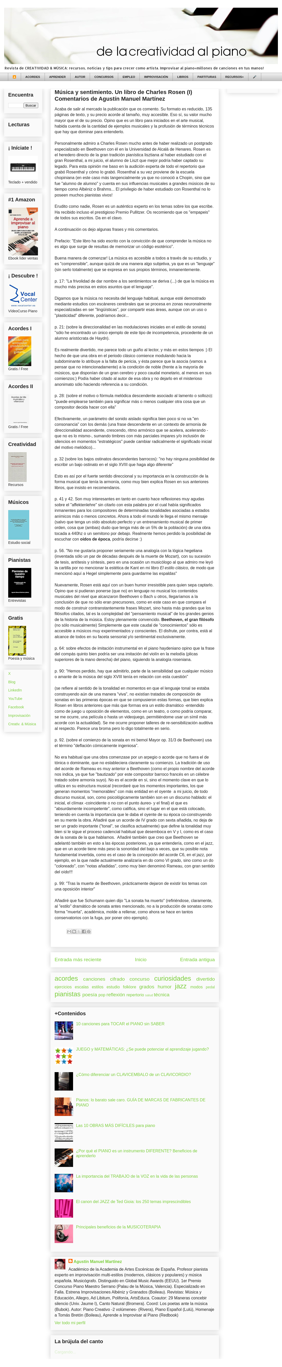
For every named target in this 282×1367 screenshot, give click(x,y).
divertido (205, 979)
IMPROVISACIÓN (156, 76)
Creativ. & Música (22, 724)
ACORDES (32, 76)
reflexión (115, 994)
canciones (94, 979)
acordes (66, 978)
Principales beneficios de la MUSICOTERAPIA (118, 1227)
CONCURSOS (104, 76)
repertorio (135, 995)
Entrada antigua (197, 959)
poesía (89, 994)
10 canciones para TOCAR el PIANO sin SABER (120, 1024)
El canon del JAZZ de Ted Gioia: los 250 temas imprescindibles (133, 1201)
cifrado (117, 979)
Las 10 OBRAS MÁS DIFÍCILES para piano (115, 1125)
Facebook (16, 707)
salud (149, 995)
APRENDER (57, 76)
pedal (210, 987)
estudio (113, 987)
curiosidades (172, 978)
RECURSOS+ (234, 76)
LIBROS (182, 76)
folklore (129, 987)
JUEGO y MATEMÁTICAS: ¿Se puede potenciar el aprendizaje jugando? (142, 1049)
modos (196, 987)
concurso (139, 979)
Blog (11, 682)
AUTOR (80, 76)
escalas (82, 987)
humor (165, 986)
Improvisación (19, 715)
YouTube (15, 699)
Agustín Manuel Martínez (98, 1261)
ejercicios (63, 987)
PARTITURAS (206, 76)
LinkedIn (15, 690)
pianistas (67, 994)
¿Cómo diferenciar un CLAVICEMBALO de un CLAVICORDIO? (133, 1074)
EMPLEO (129, 76)
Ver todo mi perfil (70, 1323)
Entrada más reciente (78, 959)
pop (101, 995)
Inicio (141, 959)
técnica (161, 994)
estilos (97, 987)
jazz (181, 986)
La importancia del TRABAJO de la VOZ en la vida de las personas (137, 1176)
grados (146, 986)
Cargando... (65, 1352)
